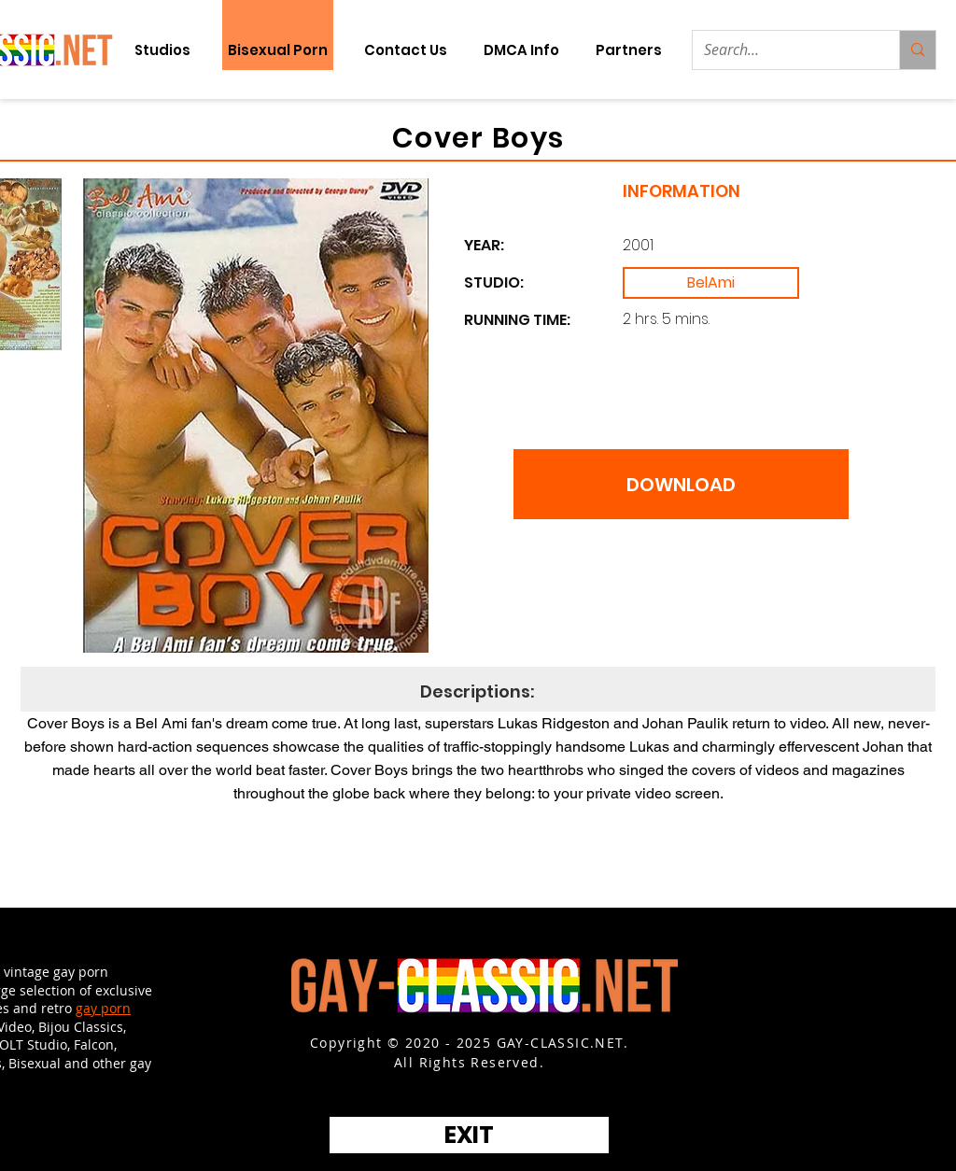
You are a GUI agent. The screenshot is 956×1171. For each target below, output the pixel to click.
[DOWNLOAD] (681, 484)
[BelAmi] (711, 283)
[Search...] (782, 50)
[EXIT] (469, 1135)
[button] (628, 50)
